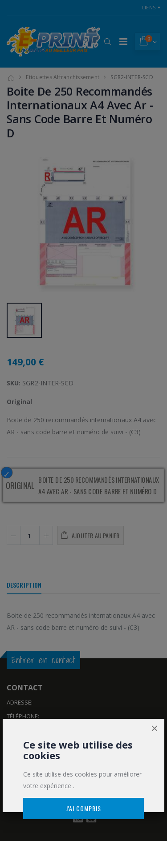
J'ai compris (83, 808)
